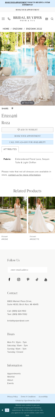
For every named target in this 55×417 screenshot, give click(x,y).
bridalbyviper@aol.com (18, 320)
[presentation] (13, 215)
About (10, 380)
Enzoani (18, 28)
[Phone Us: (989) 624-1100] (9, 19)
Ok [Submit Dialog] (7, 410)
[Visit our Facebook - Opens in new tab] (9, 279)
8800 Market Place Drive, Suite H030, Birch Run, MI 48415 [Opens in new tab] (22, 303)
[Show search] (52, 19)
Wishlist (11, 376)
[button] (3, 18)
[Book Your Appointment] (27, 9)
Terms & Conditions (28, 396)
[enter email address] (27, 270)
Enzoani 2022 (34, 28)
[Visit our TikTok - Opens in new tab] (37, 279)
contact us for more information (24, 175)
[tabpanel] (27, 69)
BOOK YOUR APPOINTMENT (16, 2)
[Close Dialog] (2, 410)
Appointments (14, 373)
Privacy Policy (12, 396)
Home (6, 28)
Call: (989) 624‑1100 (16, 310)
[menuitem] (3, 18)
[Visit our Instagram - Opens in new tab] (18, 279)
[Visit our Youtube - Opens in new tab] (45, 279)
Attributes (10, 149)
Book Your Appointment (28, 136)
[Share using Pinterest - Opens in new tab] (12, 108)
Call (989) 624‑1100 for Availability (27, 142)
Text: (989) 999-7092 (17, 314)
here (27, 415)
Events (10, 383)
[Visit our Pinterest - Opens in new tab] (28, 279)
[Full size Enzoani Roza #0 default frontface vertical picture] (27, 69)
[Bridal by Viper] (27, 18)
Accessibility (43, 396)
